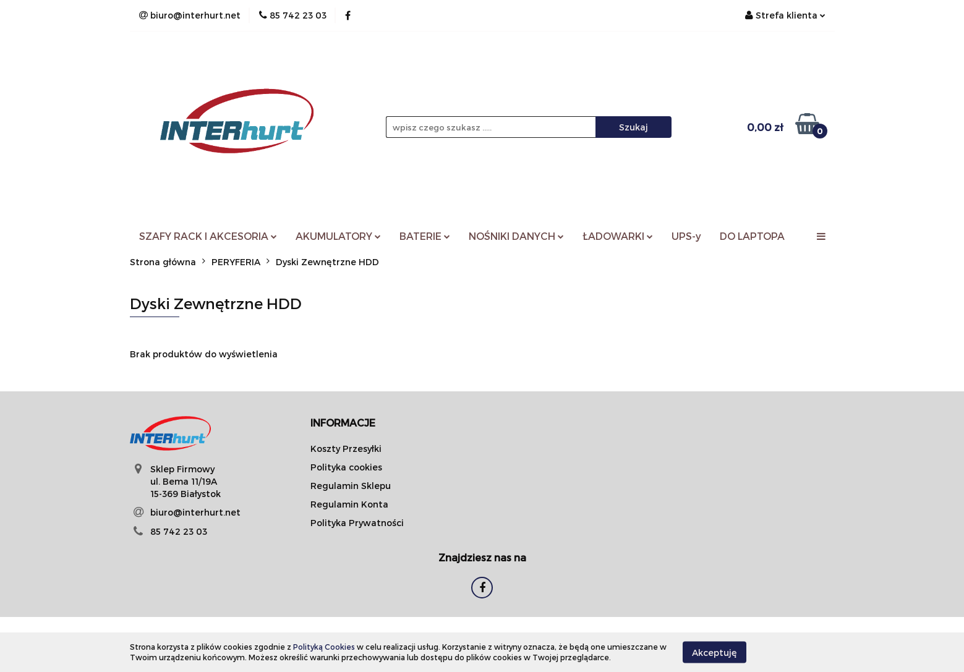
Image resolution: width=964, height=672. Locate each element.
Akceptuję (714, 652)
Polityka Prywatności (357, 522)
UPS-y (686, 236)
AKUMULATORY (338, 236)
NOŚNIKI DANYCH (516, 236)
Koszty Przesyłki (346, 448)
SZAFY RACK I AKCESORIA (208, 236)
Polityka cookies (346, 467)
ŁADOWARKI (617, 236)
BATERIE (424, 236)
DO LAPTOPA (752, 236)
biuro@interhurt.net (195, 512)
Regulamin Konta (349, 504)
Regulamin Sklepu (350, 485)
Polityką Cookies (324, 646)
